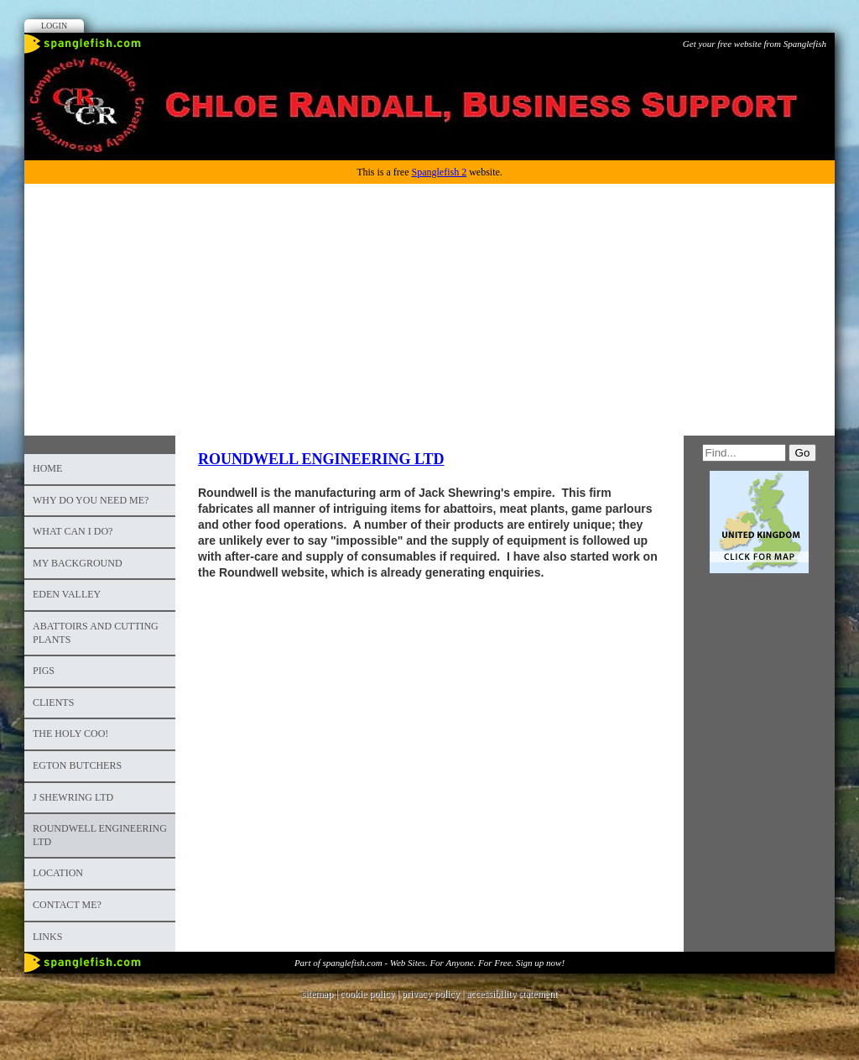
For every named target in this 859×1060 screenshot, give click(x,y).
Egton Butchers (77, 765)
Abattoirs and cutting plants (96, 632)
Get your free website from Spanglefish (754, 44)
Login (54, 25)
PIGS (44, 670)
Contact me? (67, 905)
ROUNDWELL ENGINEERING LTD (321, 459)
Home (47, 468)
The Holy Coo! (70, 733)
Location (58, 873)
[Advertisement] (429, 309)
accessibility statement (511, 994)
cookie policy (367, 994)
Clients (53, 702)
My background (77, 563)
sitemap (317, 994)
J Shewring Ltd (73, 797)
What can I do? (72, 531)
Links (47, 937)
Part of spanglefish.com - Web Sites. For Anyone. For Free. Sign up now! (429, 963)
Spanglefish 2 (438, 172)
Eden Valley (67, 594)
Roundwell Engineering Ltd (100, 835)
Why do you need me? (90, 500)
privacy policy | (434, 994)
